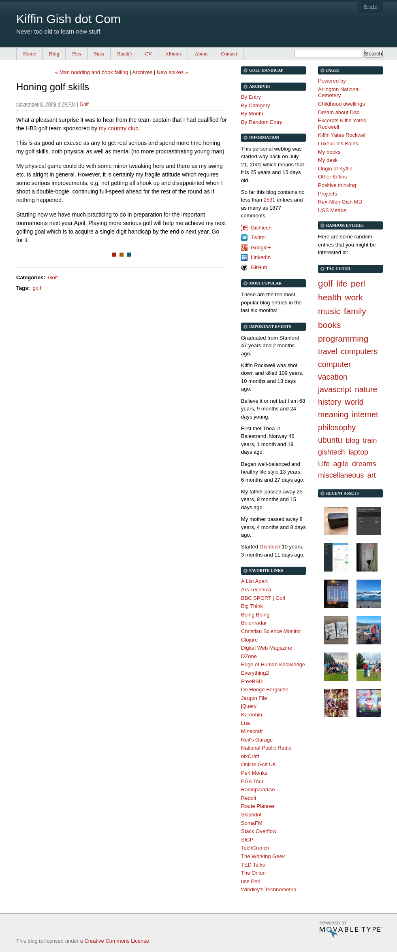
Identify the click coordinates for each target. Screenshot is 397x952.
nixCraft (250, 756)
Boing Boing (255, 615)
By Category (255, 105)
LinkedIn (261, 257)
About (201, 54)
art (371, 475)
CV (148, 54)
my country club (119, 128)
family (355, 311)
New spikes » (172, 72)
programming (343, 338)
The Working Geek (263, 856)
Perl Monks (254, 773)
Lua (245, 723)
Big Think (252, 606)
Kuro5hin (251, 715)
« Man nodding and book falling (91, 72)
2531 (269, 200)
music (329, 311)
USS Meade (332, 210)
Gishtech (261, 228)
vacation (333, 376)
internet (365, 414)
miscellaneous (341, 475)
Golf (84, 104)
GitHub (259, 267)
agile (340, 464)
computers (359, 351)
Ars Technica (256, 589)
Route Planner (258, 806)
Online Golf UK (258, 764)
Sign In (370, 6)
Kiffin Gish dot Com (68, 19)
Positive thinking (337, 185)
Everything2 (255, 673)
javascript (334, 389)
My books (329, 152)
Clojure (249, 640)
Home (29, 54)
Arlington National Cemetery (339, 92)
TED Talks (253, 865)
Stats (99, 54)
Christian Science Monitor (271, 631)
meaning (333, 414)
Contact (229, 54)
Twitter (258, 237)
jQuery (248, 706)
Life (324, 464)
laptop (358, 452)
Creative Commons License (116, 941)
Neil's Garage (257, 740)
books (329, 324)
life (341, 283)
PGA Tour (252, 781)
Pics (76, 54)
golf (37, 288)
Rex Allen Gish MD (340, 202)
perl (358, 283)
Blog (54, 54)
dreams (364, 464)
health (330, 297)
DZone (249, 656)
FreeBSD (252, 681)
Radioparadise (258, 789)
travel (327, 351)
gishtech (331, 452)
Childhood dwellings (341, 104)
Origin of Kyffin (335, 169)
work (354, 297)
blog (352, 440)
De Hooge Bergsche (264, 689)
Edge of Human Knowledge (273, 664)
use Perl (250, 881)
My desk (327, 160)
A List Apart (254, 581)
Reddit (248, 798)
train (370, 440)
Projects (327, 194)
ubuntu (330, 440)
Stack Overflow (258, 831)
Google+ (261, 247)
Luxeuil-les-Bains (338, 143)
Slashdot (251, 815)
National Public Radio (266, 748)
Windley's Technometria (269, 889)
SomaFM (252, 823)
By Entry (251, 97)
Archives (142, 72)
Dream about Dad (339, 112)
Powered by (332, 81)
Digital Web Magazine (266, 648)
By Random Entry (261, 122)
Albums (173, 54)
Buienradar (254, 623)
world (354, 401)
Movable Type (351, 929)
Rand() (124, 54)
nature (366, 389)
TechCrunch (255, 848)
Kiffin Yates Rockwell (342, 135)
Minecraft (252, 731)
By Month (252, 113)
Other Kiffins (332, 177)
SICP (247, 840)
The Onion (253, 873)
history (329, 401)
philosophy (337, 427)
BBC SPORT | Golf (263, 598)
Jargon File (254, 698)
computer (334, 364)
